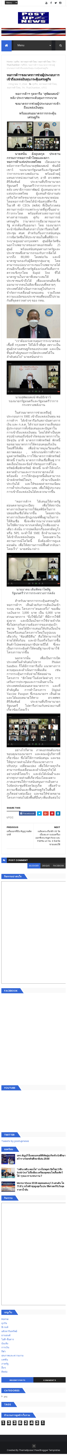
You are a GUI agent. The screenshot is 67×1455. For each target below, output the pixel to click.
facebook (58, 866)
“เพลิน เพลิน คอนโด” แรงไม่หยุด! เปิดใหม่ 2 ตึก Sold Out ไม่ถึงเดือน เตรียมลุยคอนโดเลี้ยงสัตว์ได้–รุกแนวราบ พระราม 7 (40, 1173)
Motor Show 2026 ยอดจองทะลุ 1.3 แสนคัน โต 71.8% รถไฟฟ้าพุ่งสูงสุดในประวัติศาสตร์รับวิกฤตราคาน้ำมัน (40, 1187)
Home (10, 62)
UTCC (24, 65)
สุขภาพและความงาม (12, 1356)
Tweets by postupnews (15, 1142)
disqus (46, 866)
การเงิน (5, 1348)
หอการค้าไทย (44, 62)
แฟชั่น (4, 1360)
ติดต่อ (4, 1372)
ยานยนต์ (5, 1336)
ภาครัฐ (5, 1364)
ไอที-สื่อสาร (7, 1340)
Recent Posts (17, 1381)
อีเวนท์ (4, 1328)
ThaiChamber (13, 65)
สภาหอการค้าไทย (29, 62)
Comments (49, 1381)
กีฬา (3, 1352)
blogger (34, 866)
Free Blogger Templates (47, 1451)
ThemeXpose (26, 1451)
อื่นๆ (3, 1368)
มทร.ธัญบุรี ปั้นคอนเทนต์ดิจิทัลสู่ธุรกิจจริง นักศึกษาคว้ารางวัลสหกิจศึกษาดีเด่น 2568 (41, 1158)
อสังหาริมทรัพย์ (9, 1332)
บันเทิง (4, 1344)
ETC (6, 1397)
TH (53, 62)
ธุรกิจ (16, 62)
